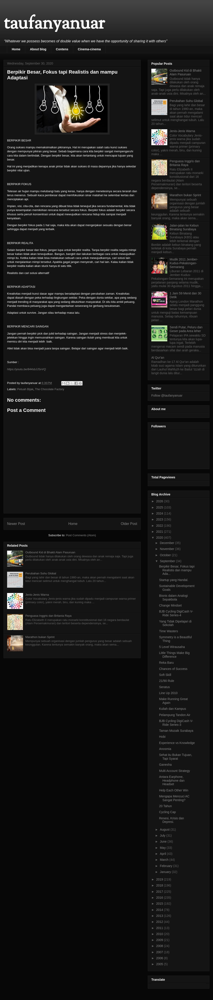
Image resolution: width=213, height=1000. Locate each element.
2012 (160, 922)
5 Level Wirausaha (172, 647)
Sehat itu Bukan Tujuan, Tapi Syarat (175, 756)
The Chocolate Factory (49, 389)
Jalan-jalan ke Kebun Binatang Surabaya (184, 227)
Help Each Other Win (173, 790)
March (164, 859)
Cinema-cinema (89, 49)
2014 (160, 910)
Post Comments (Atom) (81, 535)
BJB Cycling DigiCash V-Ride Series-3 (176, 722)
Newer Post (16, 524)
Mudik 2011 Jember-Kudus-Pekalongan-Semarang (184, 263)
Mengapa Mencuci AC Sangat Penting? (174, 798)
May (163, 847)
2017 (160, 891)
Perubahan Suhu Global (40, 573)
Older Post (129, 524)
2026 (160, 501)
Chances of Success (173, 669)
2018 (160, 885)
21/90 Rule (166, 681)
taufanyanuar (54, 24)
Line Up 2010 (168, 693)
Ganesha (165, 764)
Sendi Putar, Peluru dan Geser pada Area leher (186, 329)
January (166, 872)
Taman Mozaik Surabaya (176, 730)
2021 (160, 531)
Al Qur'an (157, 357)
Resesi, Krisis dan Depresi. (171, 820)
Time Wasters (168, 631)
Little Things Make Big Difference (174, 654)
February (166, 866)
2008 (160, 946)
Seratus (164, 687)
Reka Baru (166, 662)
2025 (160, 507)
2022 (160, 525)
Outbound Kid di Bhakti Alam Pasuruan (50, 552)
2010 (160, 934)
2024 (160, 513)
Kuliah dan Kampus (172, 708)
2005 (160, 964)
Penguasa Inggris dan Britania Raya (48, 615)
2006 (160, 958)
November (167, 549)
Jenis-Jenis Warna (37, 594)
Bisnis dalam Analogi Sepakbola (173, 597)
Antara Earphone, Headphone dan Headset (172, 780)
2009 (160, 940)
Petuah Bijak (25, 389)
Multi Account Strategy (174, 771)
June (163, 841)
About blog (38, 49)
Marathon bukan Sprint (40, 637)
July (163, 835)
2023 (160, 519)
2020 (160, 537)
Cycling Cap (167, 812)
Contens (62, 49)
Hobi (162, 736)
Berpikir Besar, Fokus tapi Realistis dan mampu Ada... (177, 570)
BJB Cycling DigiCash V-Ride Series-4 (176, 613)
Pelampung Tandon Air (174, 715)
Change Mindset (170, 605)
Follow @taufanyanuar (166, 395)
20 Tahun (165, 806)
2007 (160, 952)
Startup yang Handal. (173, 580)
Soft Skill (165, 675)
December (167, 543)
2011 (160, 928)
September (168, 561)
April (163, 853)
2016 (160, 897)
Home (16, 49)
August (165, 829)
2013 (160, 916)
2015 (160, 903)
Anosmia (165, 749)
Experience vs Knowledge (177, 743)
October (166, 555)
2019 (160, 879)
